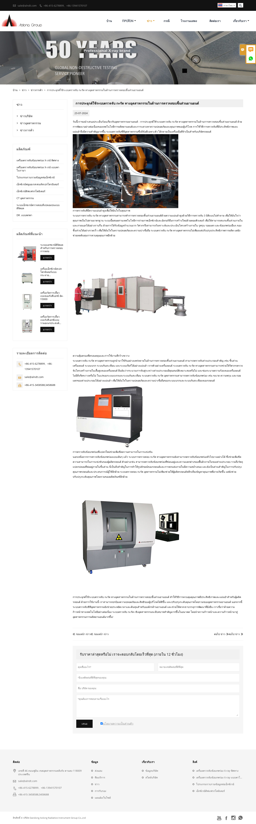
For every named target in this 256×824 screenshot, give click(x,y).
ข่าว (151, 21)
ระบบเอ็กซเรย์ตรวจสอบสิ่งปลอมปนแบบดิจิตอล (38, 206)
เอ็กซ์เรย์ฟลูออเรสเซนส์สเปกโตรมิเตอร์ (38, 184)
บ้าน (109, 21)
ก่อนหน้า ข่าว (82, 634)
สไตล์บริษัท (151, 777)
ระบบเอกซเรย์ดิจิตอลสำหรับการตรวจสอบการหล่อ (51, 248)
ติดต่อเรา (215, 21)
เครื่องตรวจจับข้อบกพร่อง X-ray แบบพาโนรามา (222, 777)
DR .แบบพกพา (24, 215)
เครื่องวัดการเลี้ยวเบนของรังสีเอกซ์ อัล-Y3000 (51, 296)
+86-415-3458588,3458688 (40, 385)
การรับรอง (100, 791)
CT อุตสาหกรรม (25, 198)
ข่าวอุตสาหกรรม (30, 123)
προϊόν (129, 21)
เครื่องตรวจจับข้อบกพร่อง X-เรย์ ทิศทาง (38, 160)
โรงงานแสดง (189, 21)
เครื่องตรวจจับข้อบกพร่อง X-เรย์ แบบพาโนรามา (38, 169)
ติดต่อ (16, 762)
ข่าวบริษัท (26, 116)
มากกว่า (47, 257)
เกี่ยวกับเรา (241, 21)
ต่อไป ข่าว (234, 634)
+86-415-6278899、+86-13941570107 (65, 5)
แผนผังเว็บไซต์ (103, 797)
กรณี (167, 21)
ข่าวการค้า (37, 90)
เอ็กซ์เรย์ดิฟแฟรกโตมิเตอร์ (31, 191)
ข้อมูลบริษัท (151, 770)
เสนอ (84, 723)
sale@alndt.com (27, 5)
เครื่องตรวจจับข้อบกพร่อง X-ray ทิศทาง (217, 770)
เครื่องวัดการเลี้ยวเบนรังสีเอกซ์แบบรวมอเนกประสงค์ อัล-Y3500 (50, 320)
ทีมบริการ (100, 777)
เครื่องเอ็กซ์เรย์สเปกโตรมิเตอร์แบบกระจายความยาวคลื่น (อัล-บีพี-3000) (51, 272)
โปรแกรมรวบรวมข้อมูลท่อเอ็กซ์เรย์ (36, 177)
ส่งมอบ (98, 770)
